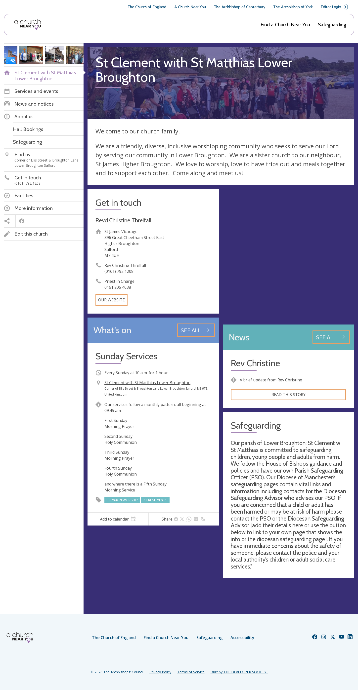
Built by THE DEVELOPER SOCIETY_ (239, 672)
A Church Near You (190, 6)
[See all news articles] (331, 337)
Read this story (288, 394)
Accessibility (242, 637)
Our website (111, 300)
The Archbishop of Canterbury (239, 6)
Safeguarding (332, 25)
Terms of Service (191, 672)
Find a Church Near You (285, 25)
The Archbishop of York (293, 6)
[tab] (118, 519)
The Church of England (147, 6)
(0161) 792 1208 (119, 271)
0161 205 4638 (117, 287)
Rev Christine (255, 363)
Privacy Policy (160, 672)
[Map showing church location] (288, 255)
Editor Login (334, 7)
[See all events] (196, 330)
